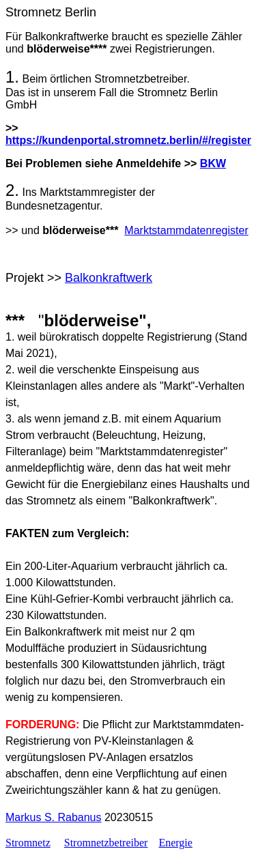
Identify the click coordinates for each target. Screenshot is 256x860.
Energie (175, 842)
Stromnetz (28, 842)
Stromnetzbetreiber (106, 842)
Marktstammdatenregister (186, 230)
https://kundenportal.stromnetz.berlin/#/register (128, 140)
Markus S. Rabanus (53, 817)
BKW (213, 163)
